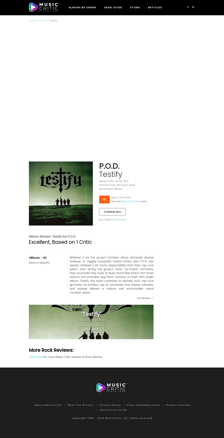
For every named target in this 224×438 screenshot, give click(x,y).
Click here (35, 357)
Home (33, 20)
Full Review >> (145, 298)
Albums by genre (82, 7)
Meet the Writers (81, 405)
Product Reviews (178, 405)
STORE (135, 7)
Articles (155, 7)
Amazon (121, 219)
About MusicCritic (48, 405)
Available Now (112, 212)
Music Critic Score (130, 201)
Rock (43, 20)
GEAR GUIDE (113, 7)
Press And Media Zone (143, 405)
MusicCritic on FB (113, 410)
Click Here (91, 329)
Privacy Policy (110, 405)
